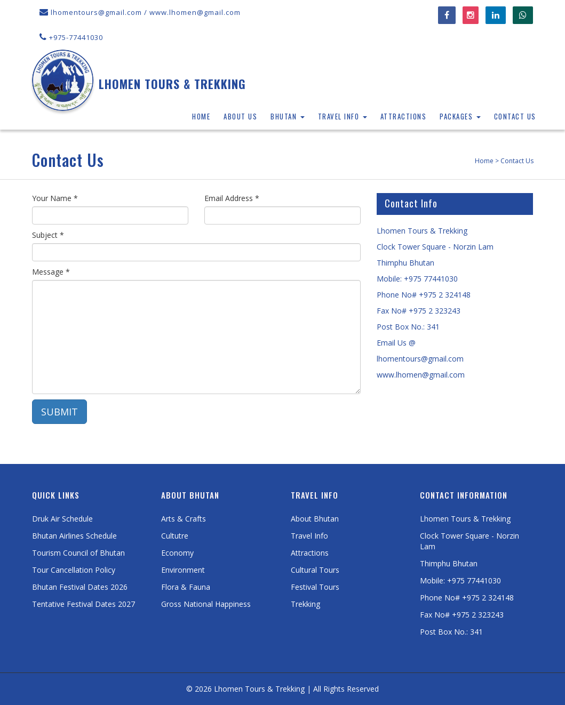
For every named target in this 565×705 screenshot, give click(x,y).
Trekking (305, 604)
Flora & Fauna (185, 587)
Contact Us (515, 116)
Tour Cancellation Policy (73, 570)
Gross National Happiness (206, 604)
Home (201, 116)
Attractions (403, 116)
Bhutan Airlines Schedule (74, 536)
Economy (177, 553)
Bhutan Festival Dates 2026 (80, 587)
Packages (460, 116)
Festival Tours (315, 587)
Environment (183, 570)
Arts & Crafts (183, 519)
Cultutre (174, 536)
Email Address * (231, 198)
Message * (51, 272)
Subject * (48, 235)
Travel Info (342, 116)
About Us (240, 116)
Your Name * (55, 198)
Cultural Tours (315, 570)
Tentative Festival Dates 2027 (83, 604)
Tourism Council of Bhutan (78, 553)
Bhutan (287, 116)
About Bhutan (315, 519)
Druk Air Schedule (62, 519)
